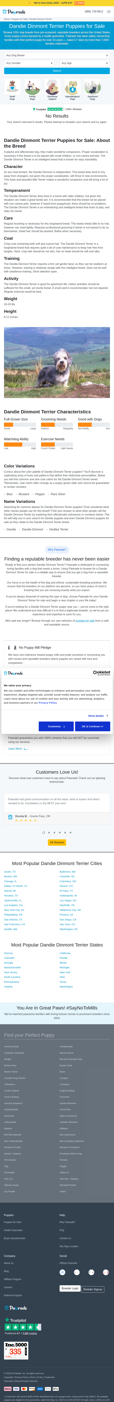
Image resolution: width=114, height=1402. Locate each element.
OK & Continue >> (92, 726)
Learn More (18, 748)
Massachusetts (12, 967)
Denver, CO (66, 886)
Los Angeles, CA (13, 905)
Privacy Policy (21, 1377)
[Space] (15, 1307)
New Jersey (10, 972)
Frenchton (65, 1097)
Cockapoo (65, 1084)
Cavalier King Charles (14, 1078)
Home (7, 19)
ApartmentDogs (92, 89)
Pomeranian (10, 1160)
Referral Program (13, 1295)
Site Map (64, 1246)
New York (65, 972)
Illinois (63, 962)
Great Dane (65, 1109)
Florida (63, 957)
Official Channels (68, 1263)
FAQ (62, 1230)
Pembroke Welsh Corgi (71, 1153)
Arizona (8, 953)
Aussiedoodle (66, 1046)
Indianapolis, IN (68, 895)
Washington (66, 986)
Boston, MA (10, 876)
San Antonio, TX (13, 919)
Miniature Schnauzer (70, 1147)
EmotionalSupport (52, 89)
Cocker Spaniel (11, 1090)
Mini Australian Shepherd (72, 1141)
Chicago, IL (10, 881)
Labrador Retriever (69, 1122)
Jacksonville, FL (13, 900)
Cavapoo (64, 1078)
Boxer (62, 1071)
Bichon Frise (10, 1065)
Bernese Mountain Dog (71, 1059)
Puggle (63, 1166)
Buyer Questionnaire (14, 1238)
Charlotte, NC (67, 876)
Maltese (8, 1128)
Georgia (8, 962)
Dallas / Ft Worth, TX (15, 886)
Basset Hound (66, 1053)
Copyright (8, 1377)
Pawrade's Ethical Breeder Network (21, 1381)
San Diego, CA (68, 919)
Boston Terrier (11, 1071)
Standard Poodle (68, 1185)
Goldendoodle (11, 1109)
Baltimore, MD (68, 871)
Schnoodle (9, 1172)
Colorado (9, 957)
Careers (8, 1287)
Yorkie (63, 1191)
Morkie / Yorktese (12, 1153)
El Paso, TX (66, 890)
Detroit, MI (10, 890)
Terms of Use (36, 1377)
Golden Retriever (68, 1103)
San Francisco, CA (14, 924)
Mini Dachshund (67, 1134)
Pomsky (63, 1160)
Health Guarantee (13, 1230)
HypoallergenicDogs (72, 89)
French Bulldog (11, 1097)
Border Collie (66, 1065)
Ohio (62, 977)
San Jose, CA (67, 924)
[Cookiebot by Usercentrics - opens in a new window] (95, 673)
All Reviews (57, 842)
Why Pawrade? (67, 1222)
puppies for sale (85, 620)
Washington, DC (69, 929)
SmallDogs (12, 89)
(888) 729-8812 (94, 11)
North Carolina (12, 977)
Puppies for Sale (19, 19)
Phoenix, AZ (66, 914)
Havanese (9, 1116)
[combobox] (55, 55)
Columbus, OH (68, 881)
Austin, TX (10, 871)
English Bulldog (67, 1090)
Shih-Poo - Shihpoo (69, 1179)
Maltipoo (64, 1128)
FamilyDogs (32, 89)
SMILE (83, 3)
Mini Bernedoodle (12, 1134)
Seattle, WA (10, 929)
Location (73, 1246)
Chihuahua (9, 1084)
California (65, 953)
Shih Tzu (8, 1179)
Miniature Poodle (12, 1147)
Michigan (65, 967)
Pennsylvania (11, 981)
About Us (9, 1263)
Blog (6, 1271)
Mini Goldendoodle (13, 1141)
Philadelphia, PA (13, 914)
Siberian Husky (11, 1185)
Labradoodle (10, 1122)
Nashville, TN (67, 905)
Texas (63, 981)
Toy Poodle (9, 1191)
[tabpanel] (57, 809)
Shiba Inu (64, 1172)
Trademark (49, 1377)
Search (57, 70)
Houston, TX (11, 895)
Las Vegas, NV (68, 900)
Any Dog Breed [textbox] (15, 55)
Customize (56, 726)
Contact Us (65, 1238)
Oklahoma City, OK (70, 910)
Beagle (7, 1059)
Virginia (8, 986)
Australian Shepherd (14, 1053)
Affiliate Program (12, 1279)
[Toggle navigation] (107, 12)
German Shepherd (13, 1103)
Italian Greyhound (68, 1116)
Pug (6, 1166)
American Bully (11, 1046)
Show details (96, 715)
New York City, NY (14, 910)
